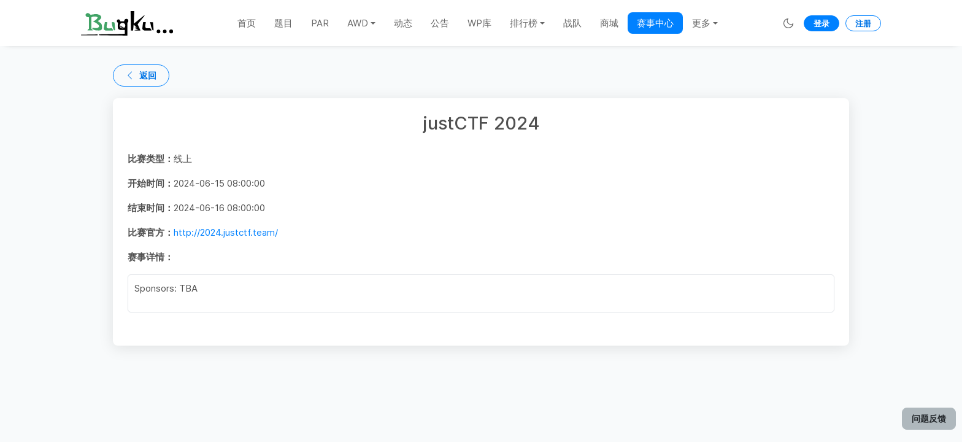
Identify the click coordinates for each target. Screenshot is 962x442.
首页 (246, 23)
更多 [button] (701, 23)
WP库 (479, 23)
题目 (283, 23)
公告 (440, 23)
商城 (609, 23)
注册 (863, 23)
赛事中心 (655, 23)
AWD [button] (357, 23)
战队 (572, 23)
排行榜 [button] (523, 23)
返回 (141, 75)
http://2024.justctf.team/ (226, 232)
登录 (821, 23)
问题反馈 (929, 418)
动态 (403, 23)
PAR (320, 23)
